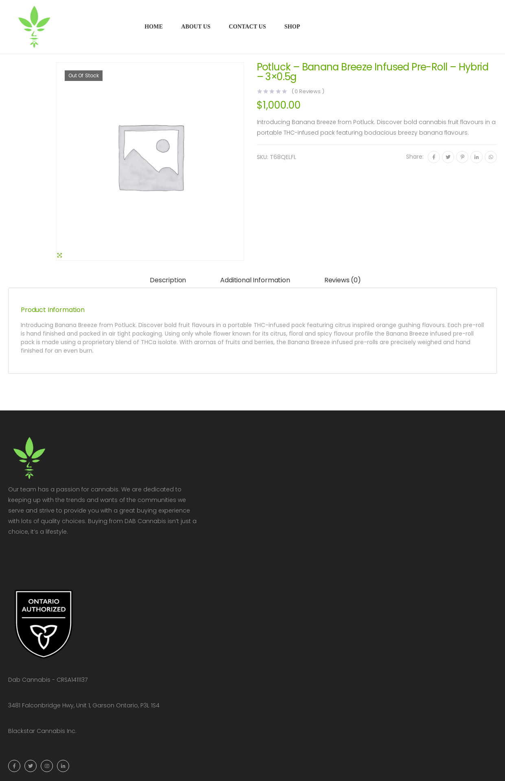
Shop (292, 27)
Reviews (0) (342, 280)
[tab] (168, 280)
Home (153, 27)
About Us (195, 27)
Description (168, 280)
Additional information (255, 280)
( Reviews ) (307, 91)
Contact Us (247, 27)
